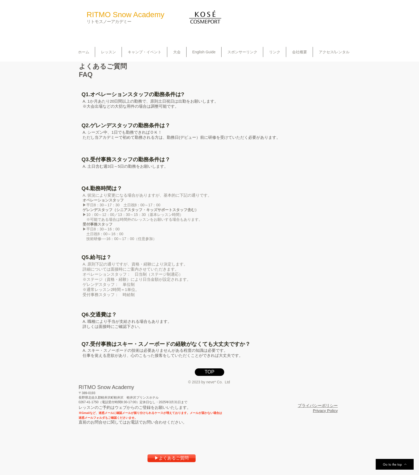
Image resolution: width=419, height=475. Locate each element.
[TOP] (209, 372)
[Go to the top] (395, 464)
